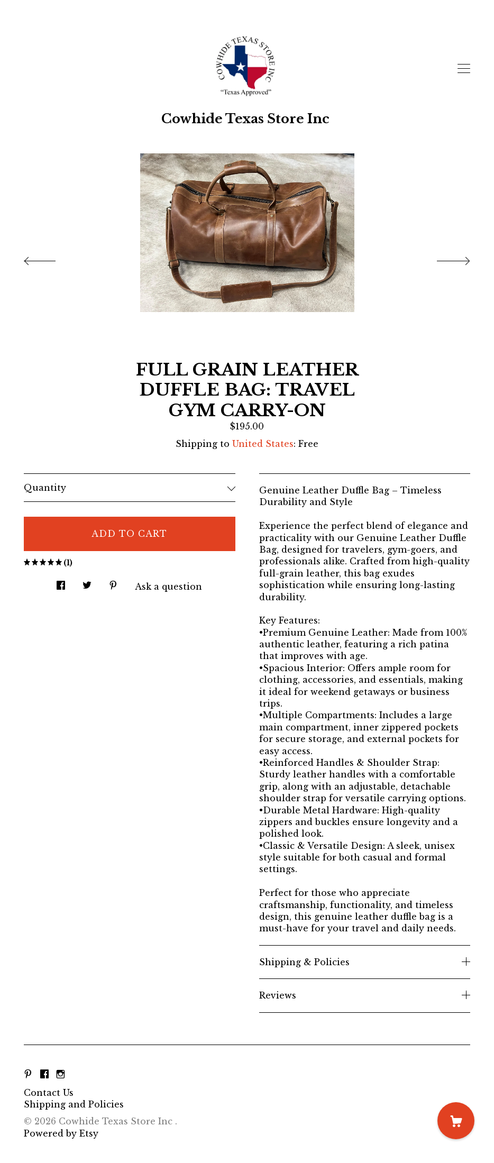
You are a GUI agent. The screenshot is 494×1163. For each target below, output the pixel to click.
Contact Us (49, 1092)
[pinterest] (28, 1074)
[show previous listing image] (50, 258)
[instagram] (61, 1074)
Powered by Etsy (61, 1133)
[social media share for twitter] (87, 582)
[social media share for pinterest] (113, 582)
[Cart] (455, 1120)
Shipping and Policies (74, 1104)
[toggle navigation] (464, 68)
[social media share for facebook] (61, 582)
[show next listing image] (443, 258)
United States (263, 443)
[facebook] (44, 1074)
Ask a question (168, 586)
